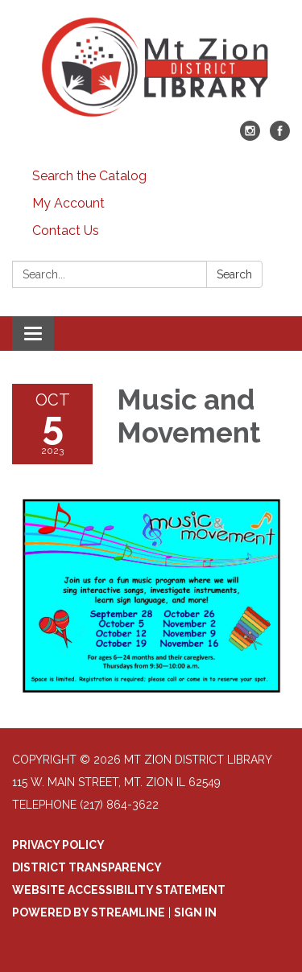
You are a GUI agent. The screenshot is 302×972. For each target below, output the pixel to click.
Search (234, 274)
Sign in (195, 912)
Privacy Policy (58, 844)
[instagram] (250, 136)
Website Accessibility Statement (118, 889)
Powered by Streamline (88, 912)
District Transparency (87, 867)
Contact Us (65, 230)
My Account (68, 203)
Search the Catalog (89, 175)
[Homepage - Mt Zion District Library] (151, 68)
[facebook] (280, 136)
